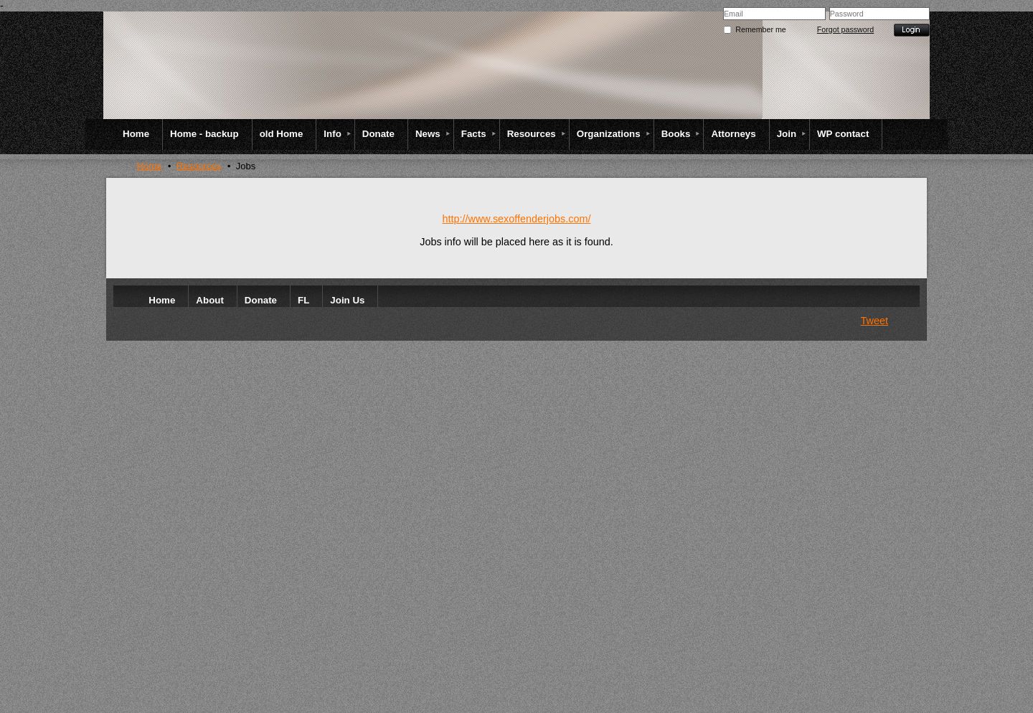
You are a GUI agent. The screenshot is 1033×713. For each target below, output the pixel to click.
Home (149, 166)
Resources (198, 166)
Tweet (874, 320)
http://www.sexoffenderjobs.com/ (517, 219)
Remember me (760, 29)
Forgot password (845, 29)
